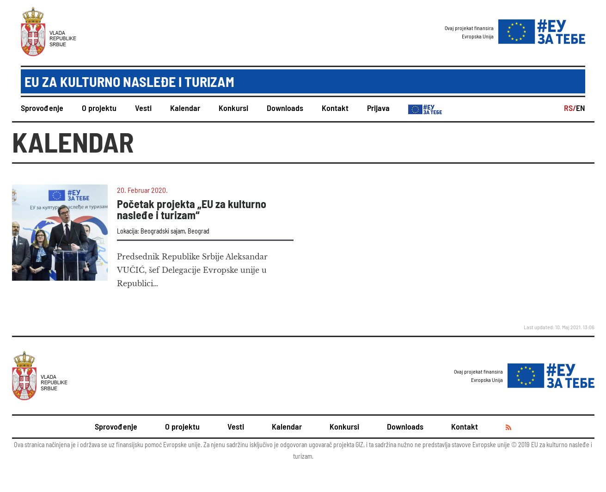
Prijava (378, 108)
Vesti (143, 108)
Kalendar (185, 108)
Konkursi (233, 108)
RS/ (570, 108)
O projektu (99, 108)
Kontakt (335, 108)
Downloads (285, 108)
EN (580, 108)
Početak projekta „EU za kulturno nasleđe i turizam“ (191, 209)
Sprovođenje (42, 108)
